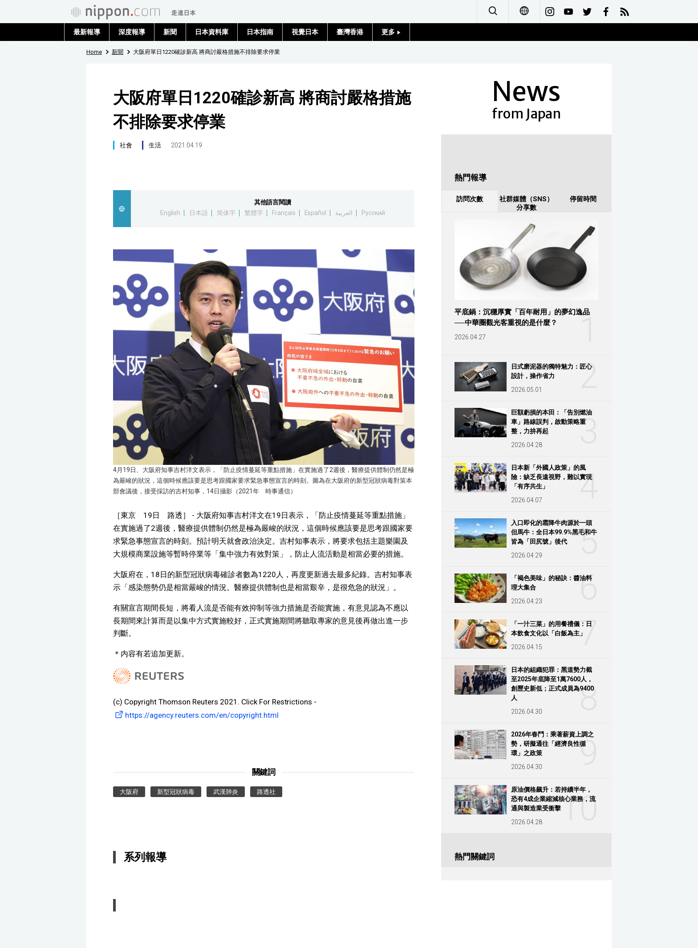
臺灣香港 (350, 32)
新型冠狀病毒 (176, 791)
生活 (155, 145)
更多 (391, 32)
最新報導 (86, 32)
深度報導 (131, 32)
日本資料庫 (211, 32)
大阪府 (129, 791)
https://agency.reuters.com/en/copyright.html (196, 715)
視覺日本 (305, 32)
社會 (126, 145)
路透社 (266, 791)
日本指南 (260, 32)
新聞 (170, 32)
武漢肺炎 (225, 791)
